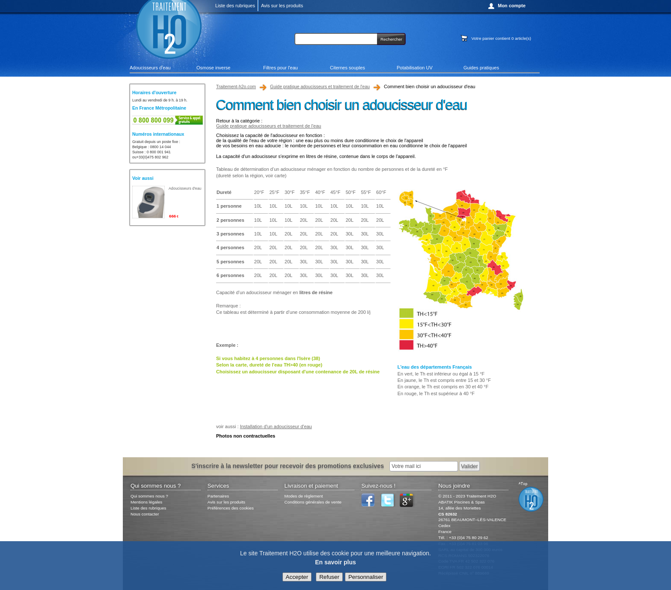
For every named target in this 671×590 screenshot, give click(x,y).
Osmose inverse (213, 67)
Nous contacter (145, 514)
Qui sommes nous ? (149, 496)
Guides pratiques (481, 67)
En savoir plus (335, 562)
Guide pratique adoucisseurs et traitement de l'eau (320, 86)
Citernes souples (347, 67)
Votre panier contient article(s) (501, 38)
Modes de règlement (304, 496)
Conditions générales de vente (313, 502)
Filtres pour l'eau (280, 67)
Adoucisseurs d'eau (150, 67)
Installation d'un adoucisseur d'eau (276, 426)
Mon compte (512, 5)
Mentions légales (146, 502)
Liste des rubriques (235, 5)
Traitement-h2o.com (236, 86)
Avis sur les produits (282, 5)
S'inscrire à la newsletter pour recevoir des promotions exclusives (287, 465)
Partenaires (218, 496)
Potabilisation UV (415, 67)
